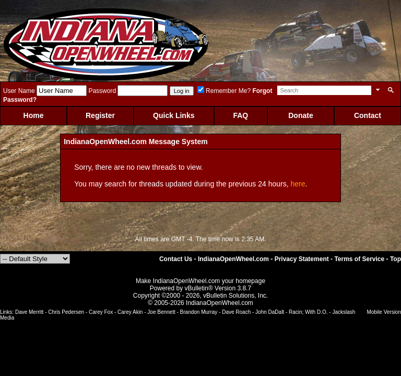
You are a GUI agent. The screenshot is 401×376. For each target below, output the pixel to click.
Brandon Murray (199, 312)
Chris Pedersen (66, 312)
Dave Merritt (29, 312)
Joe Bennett (161, 312)
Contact (367, 115)
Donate (300, 115)
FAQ (240, 115)
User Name (19, 91)
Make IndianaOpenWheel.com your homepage (200, 281)
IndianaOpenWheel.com (233, 259)
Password (102, 91)
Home (33, 115)
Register (100, 115)
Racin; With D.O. (308, 312)
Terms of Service (359, 259)
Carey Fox (101, 312)
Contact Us (175, 259)
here (298, 184)
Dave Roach (236, 312)
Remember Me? (224, 91)
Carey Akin (130, 312)
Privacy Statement (302, 259)
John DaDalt (269, 312)
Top (395, 259)
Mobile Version (384, 312)
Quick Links (173, 115)
